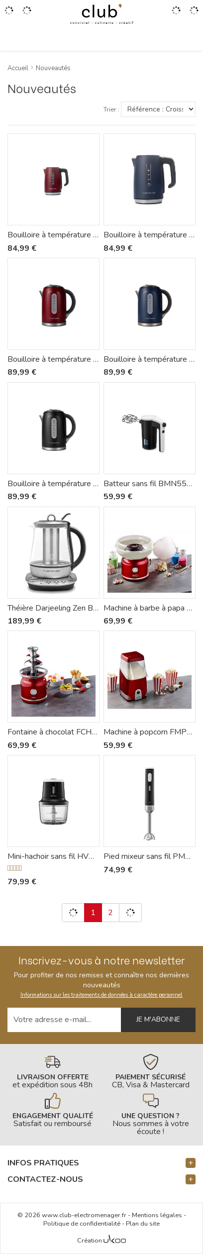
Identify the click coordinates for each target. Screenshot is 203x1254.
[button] (101, 1163)
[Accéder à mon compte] (176, 14)
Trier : (111, 109)
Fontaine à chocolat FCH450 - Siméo (53, 732)
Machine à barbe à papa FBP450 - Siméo (149, 608)
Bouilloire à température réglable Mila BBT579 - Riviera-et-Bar (53, 483)
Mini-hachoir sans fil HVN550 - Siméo (53, 856)
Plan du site (143, 1223)
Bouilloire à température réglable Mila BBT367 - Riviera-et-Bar (53, 234)
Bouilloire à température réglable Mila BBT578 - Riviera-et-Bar (149, 359)
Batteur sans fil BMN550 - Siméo (149, 483)
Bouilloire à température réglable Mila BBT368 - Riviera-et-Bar (149, 234)
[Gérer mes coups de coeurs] (27, 14)
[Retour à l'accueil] (101, 14)
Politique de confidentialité (81, 1223)
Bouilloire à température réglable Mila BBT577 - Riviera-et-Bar (53, 359)
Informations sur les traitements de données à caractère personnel (101, 995)
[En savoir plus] (52, 1071)
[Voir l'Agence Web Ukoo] (114, 1241)
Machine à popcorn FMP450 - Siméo (149, 732)
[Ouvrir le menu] (9, 14)
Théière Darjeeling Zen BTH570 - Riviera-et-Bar (53, 608)
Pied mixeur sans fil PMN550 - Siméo (149, 856)
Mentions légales (157, 1215)
